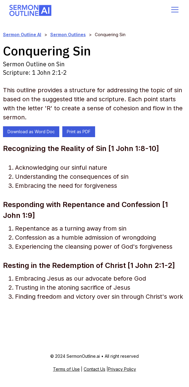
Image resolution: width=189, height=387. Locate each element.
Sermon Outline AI (22, 34)
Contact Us (94, 369)
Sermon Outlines (68, 34)
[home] (30, 9)
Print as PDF (79, 131)
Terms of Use (66, 369)
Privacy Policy (122, 369)
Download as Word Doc (31, 131)
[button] (174, 9)
